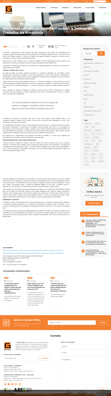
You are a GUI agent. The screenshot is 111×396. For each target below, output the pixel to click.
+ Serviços (54, 7)
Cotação (50, 1)
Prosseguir (75, 393)
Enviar (102, 389)
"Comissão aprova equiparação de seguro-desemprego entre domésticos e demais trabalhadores (12, 288)
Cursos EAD (90, 7)
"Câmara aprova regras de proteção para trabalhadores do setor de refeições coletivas (58, 287)
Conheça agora (94, 203)
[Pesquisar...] (90, 53)
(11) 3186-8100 (8, 1)
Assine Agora (74, 1)
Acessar (87, 1)
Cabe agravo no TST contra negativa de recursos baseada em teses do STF (36, 286)
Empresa (65, 7)
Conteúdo (102, 7)
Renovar (62, 1)
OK (101, 53)
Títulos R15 (77, 7)
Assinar (103, 322)
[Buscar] (99, 1)
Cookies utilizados (91, 393)
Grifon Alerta (40, 7)
